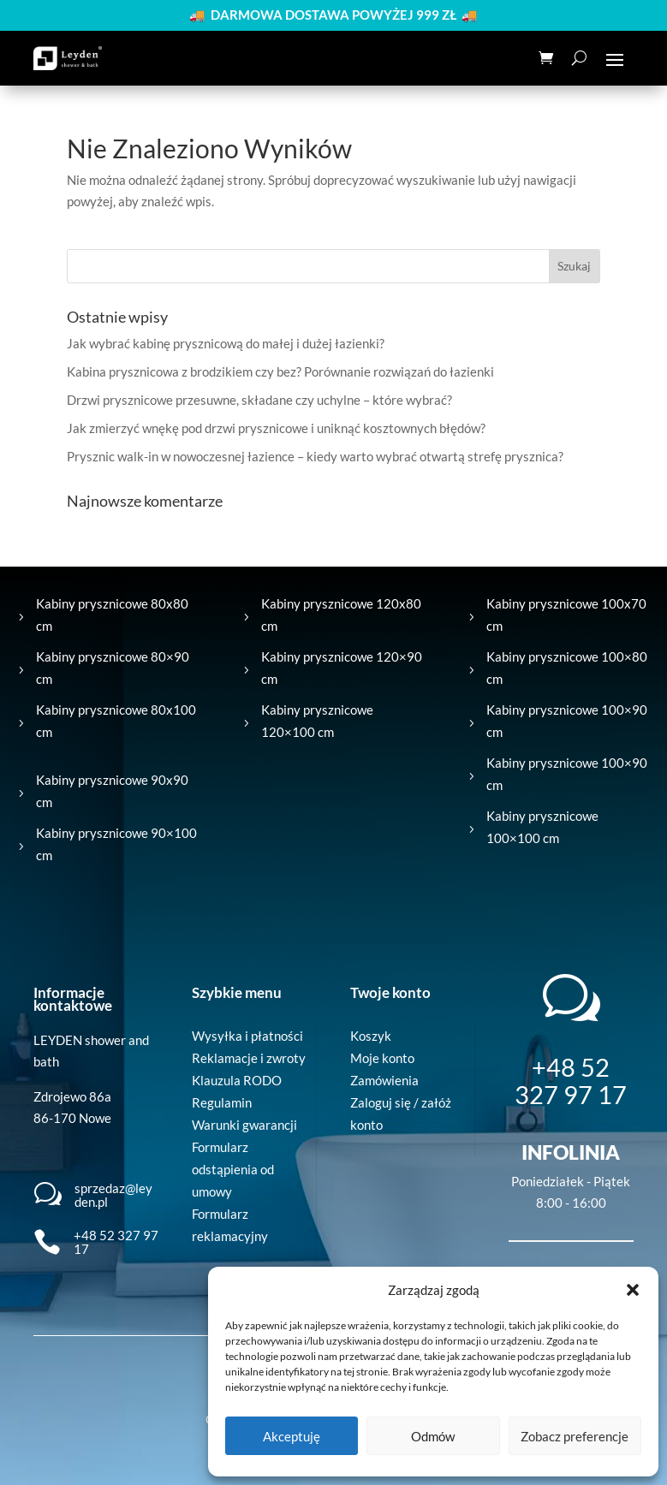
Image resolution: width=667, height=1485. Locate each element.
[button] (632, 1289)
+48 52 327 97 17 (116, 1242)
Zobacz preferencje (574, 1436)
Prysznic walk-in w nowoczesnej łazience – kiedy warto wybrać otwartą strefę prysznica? (315, 456)
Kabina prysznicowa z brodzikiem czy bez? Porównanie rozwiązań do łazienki (280, 371)
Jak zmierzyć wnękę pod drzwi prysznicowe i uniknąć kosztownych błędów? (276, 428)
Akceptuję (291, 1436)
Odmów (433, 1436)
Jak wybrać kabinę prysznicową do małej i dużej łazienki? (225, 343)
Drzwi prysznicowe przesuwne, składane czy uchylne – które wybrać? (259, 399)
